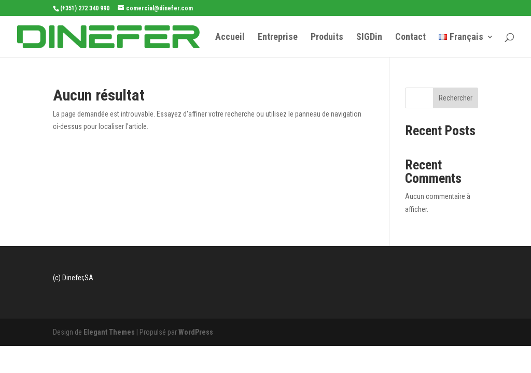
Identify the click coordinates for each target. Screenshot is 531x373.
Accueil (230, 37)
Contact (410, 37)
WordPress (195, 332)
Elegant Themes (109, 332)
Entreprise (278, 37)
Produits (327, 37)
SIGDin (369, 37)
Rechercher (455, 98)
